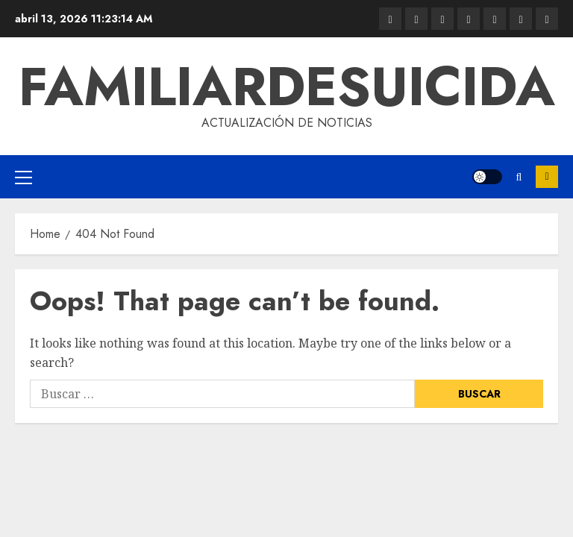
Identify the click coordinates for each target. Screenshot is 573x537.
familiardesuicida (287, 86)
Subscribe (547, 177)
